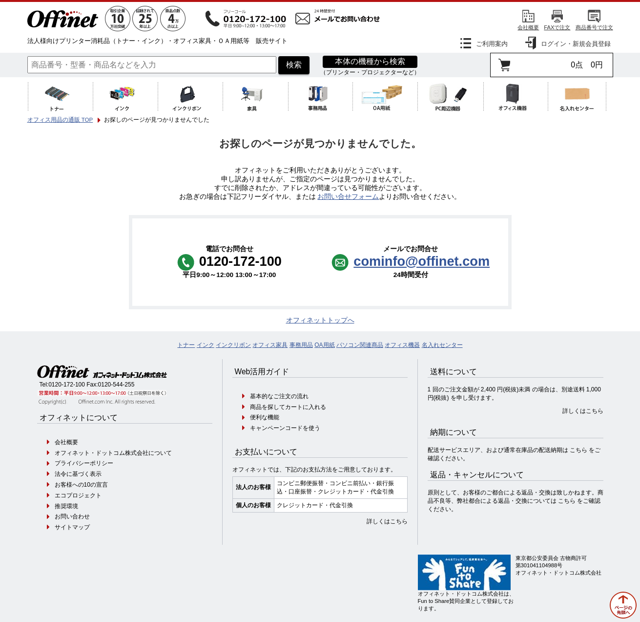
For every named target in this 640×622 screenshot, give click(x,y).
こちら (578, 450)
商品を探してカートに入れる (288, 407)
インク (205, 345)
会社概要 (528, 27)
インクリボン (233, 345)
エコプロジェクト (78, 495)
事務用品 (301, 345)
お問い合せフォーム (348, 196)
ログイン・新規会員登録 (576, 43)
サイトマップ (72, 527)
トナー (186, 345)
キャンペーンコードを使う (285, 428)
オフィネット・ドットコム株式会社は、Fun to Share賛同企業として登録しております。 (466, 601)
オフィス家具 (270, 345)
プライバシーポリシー (84, 463)
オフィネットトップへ (320, 320)
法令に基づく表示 (78, 474)
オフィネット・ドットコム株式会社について (113, 453)
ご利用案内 (492, 43)
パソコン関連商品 (359, 345)
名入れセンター (442, 345)
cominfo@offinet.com (421, 261)
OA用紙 (324, 345)
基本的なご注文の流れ (279, 396)
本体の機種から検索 (370, 61)
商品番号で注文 (594, 27)
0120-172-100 (66, 384)
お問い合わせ (72, 516)
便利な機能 (264, 417)
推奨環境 (66, 506)
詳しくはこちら (387, 521)
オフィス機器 (402, 345)
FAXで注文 (557, 27)
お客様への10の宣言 (81, 484)
